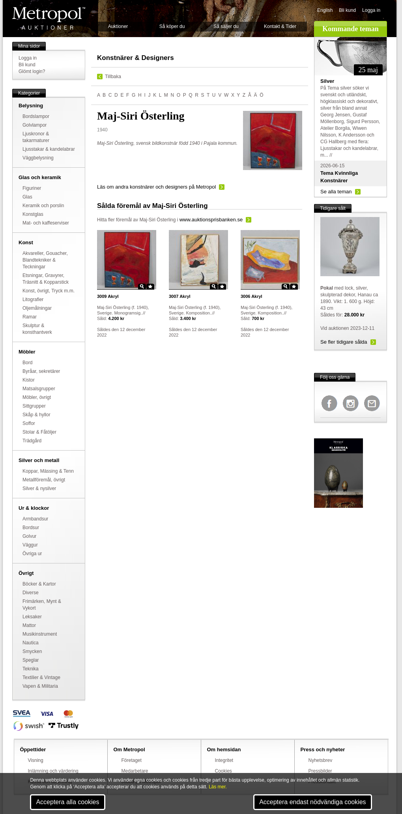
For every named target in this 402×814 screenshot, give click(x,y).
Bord (27, 362)
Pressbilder (320, 771)
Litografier (32, 299)
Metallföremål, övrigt (43, 480)
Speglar (30, 660)
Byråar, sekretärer (41, 371)
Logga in (371, 10)
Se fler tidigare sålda (343, 342)
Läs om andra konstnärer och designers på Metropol (156, 187)
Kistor (28, 380)
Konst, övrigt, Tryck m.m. (48, 291)
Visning (35, 760)
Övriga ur (32, 553)
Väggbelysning (38, 158)
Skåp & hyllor (36, 414)
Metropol (48, 18)
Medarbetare (135, 771)
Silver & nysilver (39, 488)
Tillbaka (113, 76)
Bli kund (347, 10)
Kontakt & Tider (280, 26)
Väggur (30, 545)
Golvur (29, 536)
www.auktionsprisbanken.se (211, 220)
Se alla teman (336, 192)
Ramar (29, 317)
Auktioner (118, 26)
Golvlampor (34, 125)
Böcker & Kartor (39, 584)
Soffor (28, 423)
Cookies (223, 771)
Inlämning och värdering (53, 771)
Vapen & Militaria (40, 686)
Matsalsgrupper (38, 388)
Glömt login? (32, 71)
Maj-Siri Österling (157, 220)
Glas (27, 197)
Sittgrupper (34, 406)
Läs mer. (218, 787)
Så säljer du (225, 26)
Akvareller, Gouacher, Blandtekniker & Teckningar (45, 260)
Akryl (108, 296)
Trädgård (31, 440)
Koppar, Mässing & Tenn (48, 471)
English (325, 10)
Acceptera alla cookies (67, 802)
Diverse (30, 592)
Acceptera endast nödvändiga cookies (312, 802)
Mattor (29, 625)
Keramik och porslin (43, 205)
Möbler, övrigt (36, 397)
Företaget (132, 760)
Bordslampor (35, 116)
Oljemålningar (37, 308)
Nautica (30, 643)
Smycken (32, 651)
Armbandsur (35, 519)
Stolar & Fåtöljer (39, 432)
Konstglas (32, 214)
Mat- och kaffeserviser (45, 223)
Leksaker (32, 616)
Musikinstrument (39, 634)
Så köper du (172, 26)
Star (150, 286)
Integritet (224, 760)
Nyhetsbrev (321, 760)
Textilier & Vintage (41, 677)
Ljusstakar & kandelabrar (48, 149)
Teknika (30, 669)
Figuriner (31, 188)
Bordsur (30, 527)
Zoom (142, 286)
